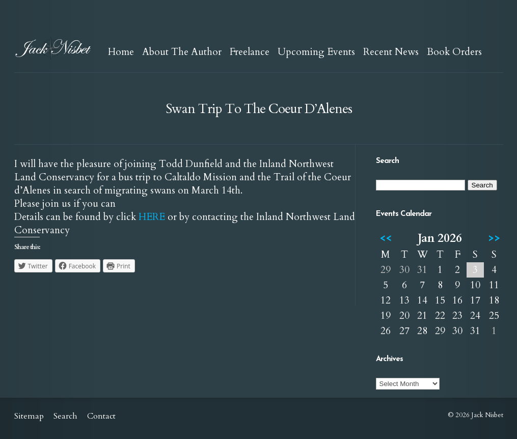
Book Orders (454, 52)
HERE (152, 217)
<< (385, 238)
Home (121, 52)
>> (494, 238)
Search (65, 416)
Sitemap (29, 416)
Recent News (391, 52)
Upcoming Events (316, 52)
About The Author (182, 52)
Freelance (249, 52)
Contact (101, 416)
